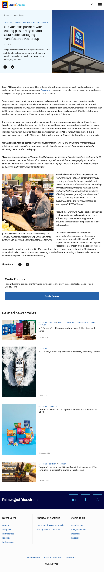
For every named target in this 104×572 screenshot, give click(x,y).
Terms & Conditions (53, 557)
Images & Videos (78, 529)
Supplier (42, 325)
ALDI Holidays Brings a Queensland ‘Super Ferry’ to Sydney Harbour (69, 351)
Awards (52, 322)
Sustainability (43, 22)
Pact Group (46, 90)
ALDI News (7, 22)
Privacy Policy (33, 557)
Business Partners (66, 322)
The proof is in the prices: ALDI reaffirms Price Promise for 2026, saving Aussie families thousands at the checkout (68, 468)
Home (6, 15)
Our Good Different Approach (50, 525)
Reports (75, 538)
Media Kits (76, 533)
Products (94, 322)
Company (17, 22)
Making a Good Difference (48, 529)
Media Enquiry (52, 296)
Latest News (18, 15)
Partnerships (29, 22)
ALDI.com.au (71, 557)
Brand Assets (77, 525)
